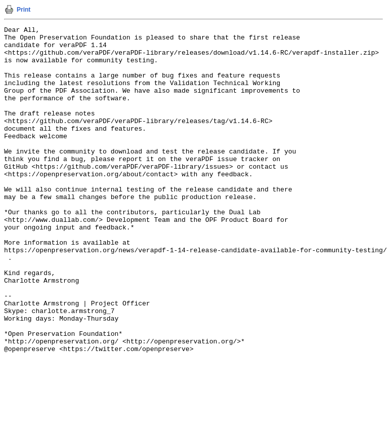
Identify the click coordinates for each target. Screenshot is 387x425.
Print (23, 9)
